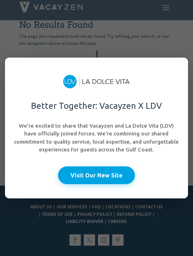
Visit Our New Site (96, 175)
